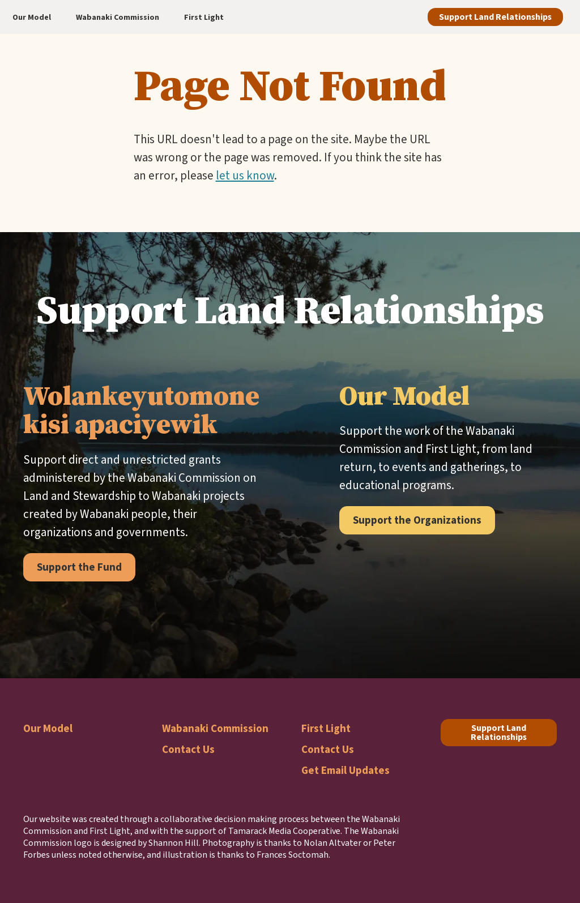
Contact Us (188, 749)
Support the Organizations (417, 520)
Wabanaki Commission (215, 728)
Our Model (47, 728)
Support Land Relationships (495, 17)
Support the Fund (79, 567)
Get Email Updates (345, 770)
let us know (245, 175)
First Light (326, 728)
